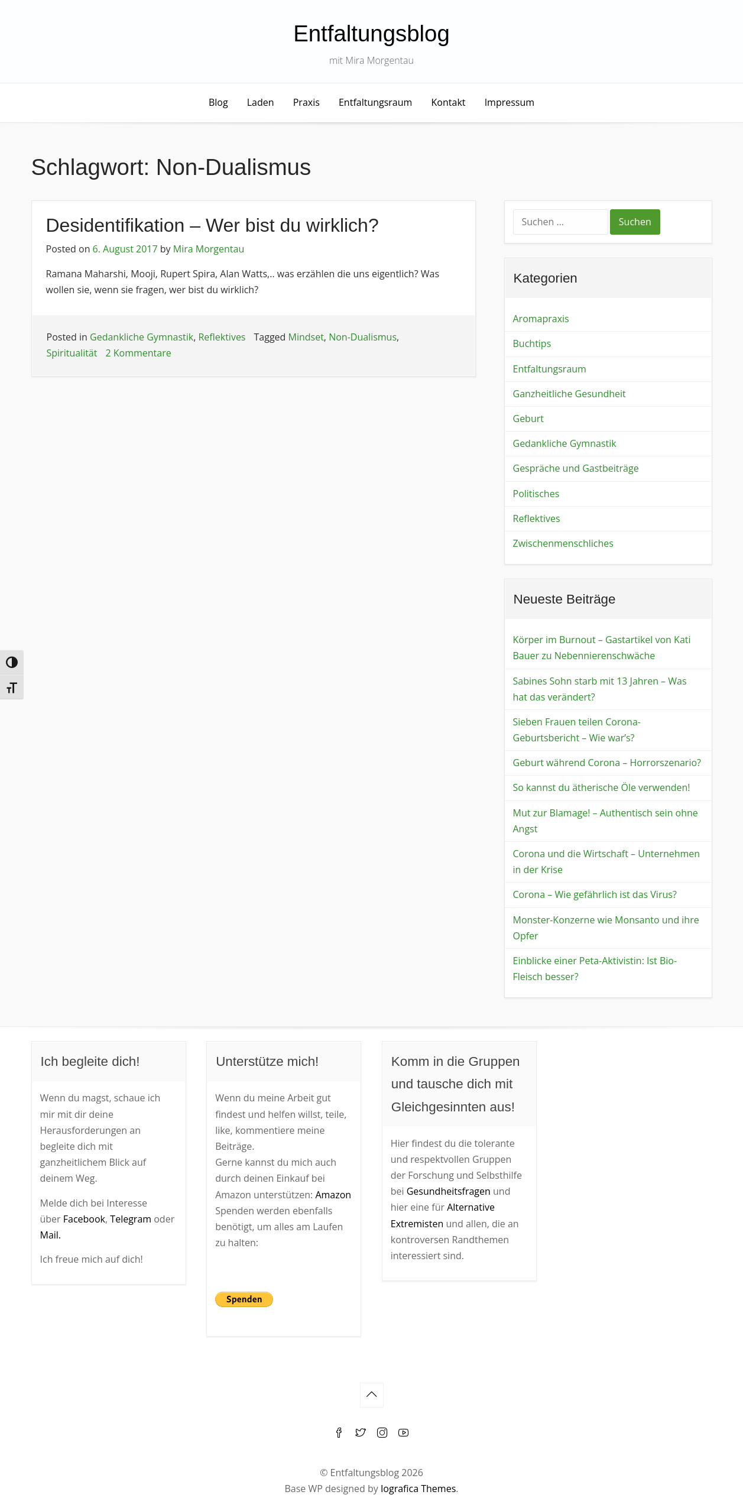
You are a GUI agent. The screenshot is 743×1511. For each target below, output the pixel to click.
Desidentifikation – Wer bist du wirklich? (212, 225)
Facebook (84, 1218)
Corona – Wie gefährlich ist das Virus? (595, 894)
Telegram (130, 1218)
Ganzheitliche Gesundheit (569, 393)
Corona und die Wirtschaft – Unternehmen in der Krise (606, 861)
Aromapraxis (541, 318)
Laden (260, 102)
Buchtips (532, 343)
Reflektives (221, 336)
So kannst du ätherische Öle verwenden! (601, 787)
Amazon (333, 1194)
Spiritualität (72, 352)
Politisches (536, 493)
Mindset (306, 336)
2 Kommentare (138, 352)
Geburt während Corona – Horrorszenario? (607, 762)
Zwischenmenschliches (563, 543)
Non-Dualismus (363, 336)
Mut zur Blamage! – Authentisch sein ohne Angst (605, 820)
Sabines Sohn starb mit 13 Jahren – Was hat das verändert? (600, 689)
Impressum (509, 102)
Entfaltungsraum (375, 102)
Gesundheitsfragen (449, 1191)
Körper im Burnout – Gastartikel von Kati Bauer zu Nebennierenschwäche (602, 647)
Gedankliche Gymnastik (141, 336)
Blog (218, 102)
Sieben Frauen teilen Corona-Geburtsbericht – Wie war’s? (577, 729)
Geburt (528, 418)
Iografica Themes (418, 1488)
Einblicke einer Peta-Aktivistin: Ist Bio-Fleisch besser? (595, 968)
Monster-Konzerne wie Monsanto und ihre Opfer (606, 927)
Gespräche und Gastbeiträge (576, 468)
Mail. (50, 1234)
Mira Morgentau (208, 248)
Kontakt (448, 102)
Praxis (306, 102)
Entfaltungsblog (371, 33)
